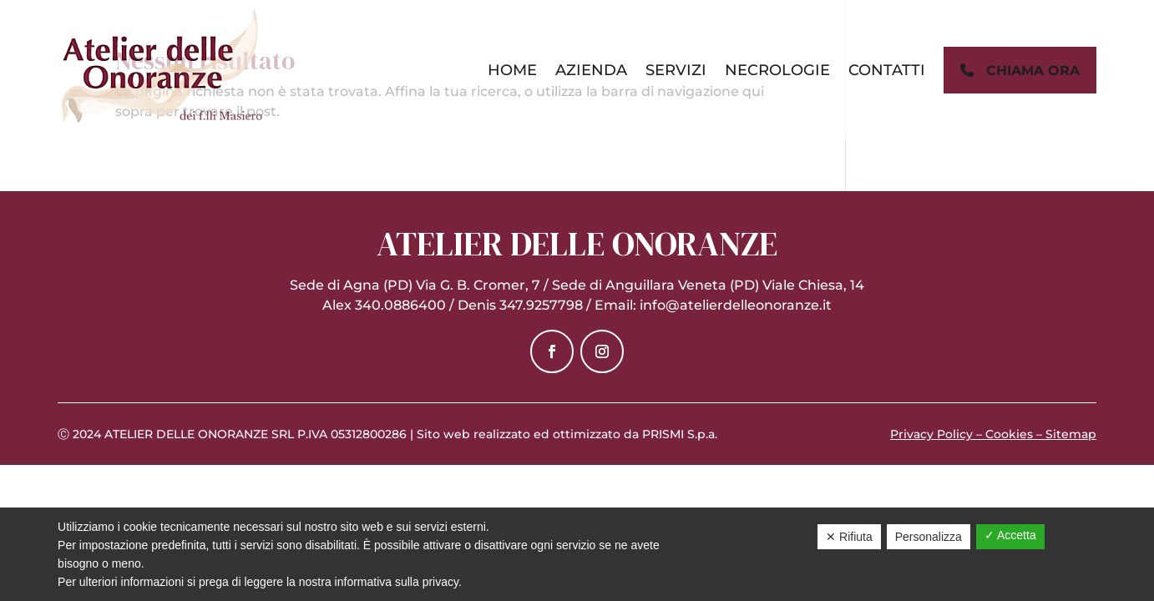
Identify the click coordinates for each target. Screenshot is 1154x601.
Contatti (886, 70)
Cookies (1009, 434)
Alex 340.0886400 (384, 305)
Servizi (675, 70)
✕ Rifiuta (849, 536)
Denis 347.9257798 (520, 305)
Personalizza (928, 536)
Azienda (591, 70)
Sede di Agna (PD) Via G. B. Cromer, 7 (415, 285)
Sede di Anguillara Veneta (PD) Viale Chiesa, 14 (708, 285)
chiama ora (1020, 70)
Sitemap (1070, 434)
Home (512, 70)
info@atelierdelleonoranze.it (736, 305)
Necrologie (777, 70)
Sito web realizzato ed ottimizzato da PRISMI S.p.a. (567, 434)
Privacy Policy (931, 434)
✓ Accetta (1010, 535)
